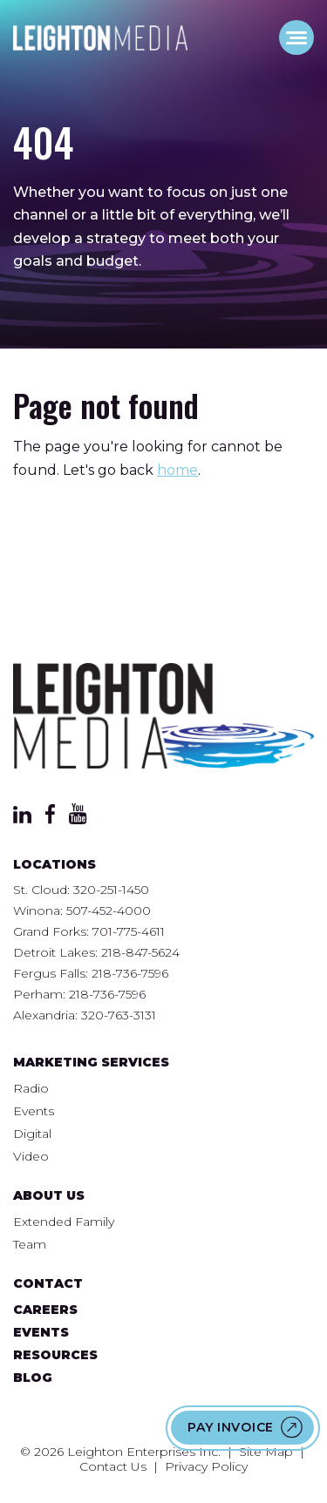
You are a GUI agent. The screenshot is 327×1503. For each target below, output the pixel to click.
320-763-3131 (118, 1015)
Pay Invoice (230, 1427)
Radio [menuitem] (31, 1088)
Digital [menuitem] (32, 1133)
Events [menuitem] (33, 1111)
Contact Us (112, 1466)
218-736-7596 (130, 973)
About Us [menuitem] (49, 1195)
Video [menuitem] (31, 1156)
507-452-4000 (108, 910)
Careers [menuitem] (45, 1309)
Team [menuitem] (29, 1244)
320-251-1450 (111, 889)
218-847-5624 (140, 952)
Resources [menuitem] (55, 1355)
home (177, 470)
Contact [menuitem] (48, 1283)
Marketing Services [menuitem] (91, 1062)
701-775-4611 (128, 931)
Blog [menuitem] (32, 1377)
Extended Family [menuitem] (63, 1221)
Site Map (266, 1451)
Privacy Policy (206, 1466)
